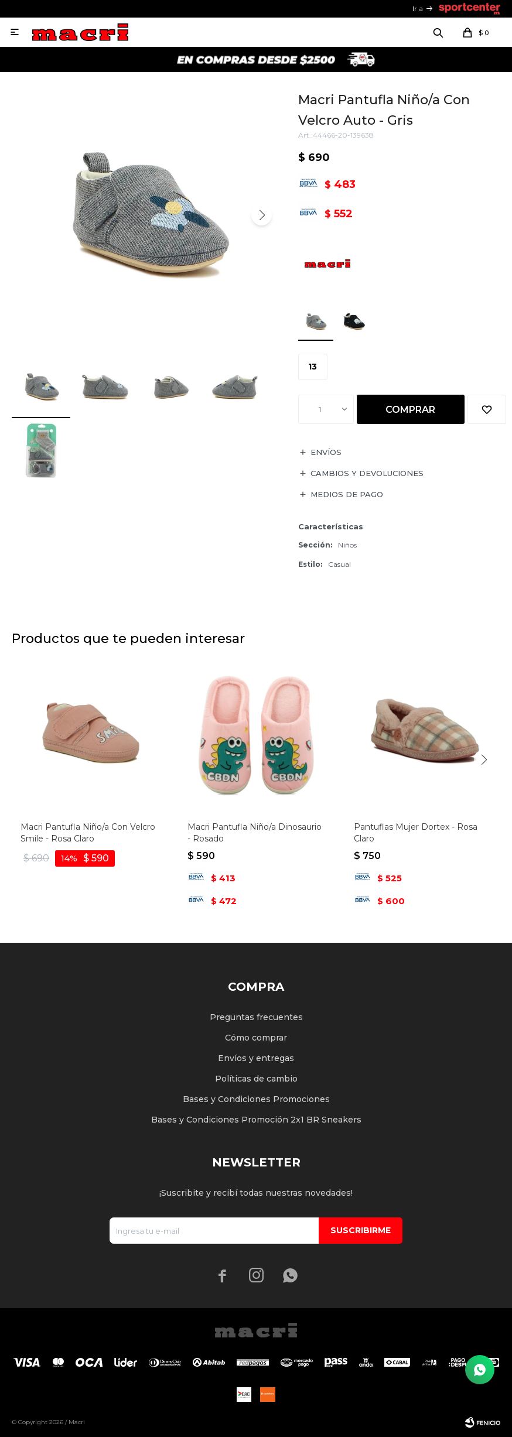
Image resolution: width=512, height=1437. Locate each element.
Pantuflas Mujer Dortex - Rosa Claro (415, 833)
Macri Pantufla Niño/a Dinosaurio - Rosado (254, 833)
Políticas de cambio (256, 1078)
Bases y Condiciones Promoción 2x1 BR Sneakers (256, 1119)
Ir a (417, 8)
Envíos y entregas (256, 1058)
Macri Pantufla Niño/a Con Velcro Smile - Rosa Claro (88, 833)
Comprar (410, 409)
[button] (261, 215)
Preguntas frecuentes (256, 1017)
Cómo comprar (256, 1037)
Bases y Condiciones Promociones (256, 1099)
